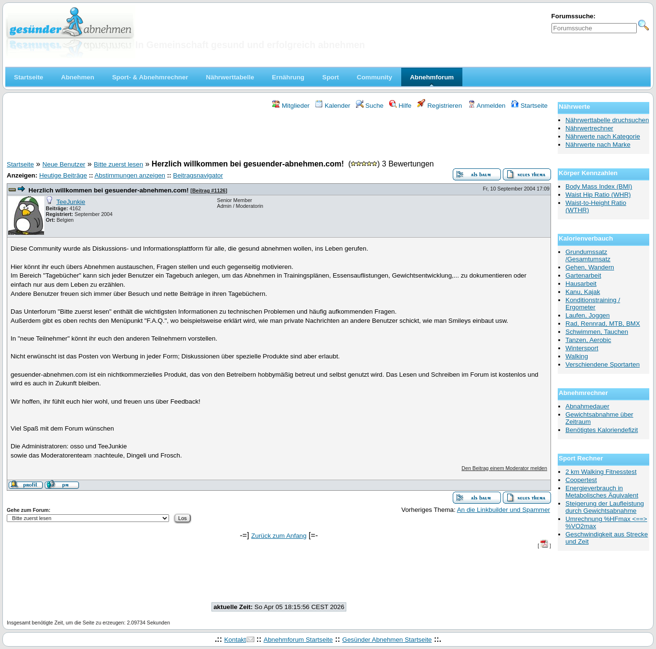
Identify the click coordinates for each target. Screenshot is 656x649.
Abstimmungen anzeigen (129, 175)
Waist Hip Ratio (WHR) (598, 194)
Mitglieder (290, 105)
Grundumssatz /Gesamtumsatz (587, 255)
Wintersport (581, 348)
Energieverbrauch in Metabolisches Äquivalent (601, 491)
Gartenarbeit (583, 275)
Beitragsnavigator (198, 175)
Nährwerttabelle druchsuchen (607, 120)
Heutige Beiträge (63, 175)
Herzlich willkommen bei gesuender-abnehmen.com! (108, 190)
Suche (370, 105)
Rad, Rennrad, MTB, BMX (602, 323)
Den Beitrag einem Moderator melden (504, 468)
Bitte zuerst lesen (118, 164)
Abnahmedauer (587, 406)
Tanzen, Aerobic (588, 340)
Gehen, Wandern (589, 267)
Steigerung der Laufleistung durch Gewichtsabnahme (604, 507)
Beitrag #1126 (208, 190)
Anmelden (487, 105)
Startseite (529, 105)
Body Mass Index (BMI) (598, 186)
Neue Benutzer (63, 164)
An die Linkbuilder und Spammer (503, 509)
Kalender (332, 105)
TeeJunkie (70, 201)
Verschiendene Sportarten (602, 364)
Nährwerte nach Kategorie (602, 136)
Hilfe (400, 105)
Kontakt (235, 639)
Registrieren (439, 105)
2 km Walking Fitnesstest (601, 471)
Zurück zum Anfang (279, 535)
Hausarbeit (580, 283)
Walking (576, 356)
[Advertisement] (279, 136)
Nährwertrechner (589, 128)
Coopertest (581, 480)
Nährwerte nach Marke (597, 144)
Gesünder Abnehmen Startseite (387, 639)
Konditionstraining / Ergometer (592, 303)
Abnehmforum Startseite (298, 639)
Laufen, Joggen (587, 315)
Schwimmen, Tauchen (596, 331)
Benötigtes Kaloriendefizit (601, 429)
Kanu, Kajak (582, 291)
